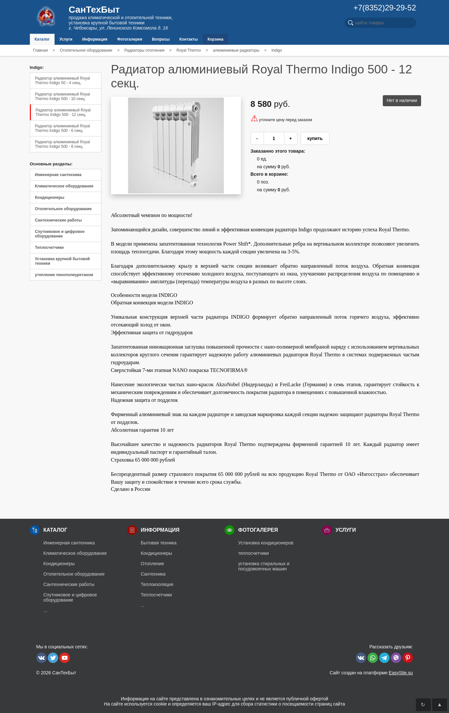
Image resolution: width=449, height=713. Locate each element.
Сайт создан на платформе (371, 672)
